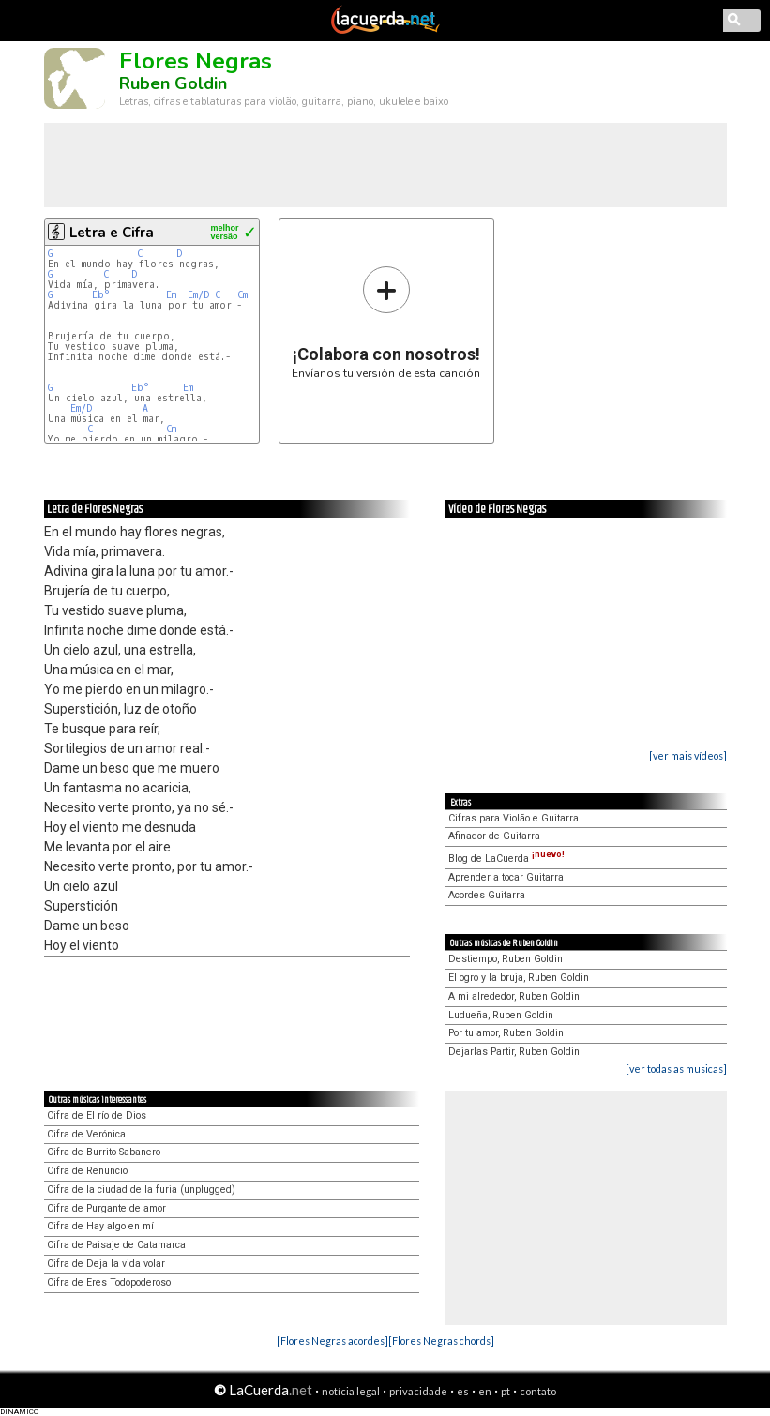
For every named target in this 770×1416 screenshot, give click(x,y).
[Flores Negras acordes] (332, 1340)
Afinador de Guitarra (494, 836)
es (463, 1391)
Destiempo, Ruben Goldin (505, 959)
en (484, 1391)
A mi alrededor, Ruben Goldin (514, 996)
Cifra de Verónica (86, 1134)
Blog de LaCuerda (506, 858)
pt (505, 1391)
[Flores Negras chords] (441, 1340)
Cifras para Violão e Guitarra (513, 818)
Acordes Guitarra (486, 895)
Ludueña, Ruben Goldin (500, 1015)
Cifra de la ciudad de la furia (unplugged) (141, 1189)
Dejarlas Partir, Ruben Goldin (514, 1052)
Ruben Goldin (173, 83)
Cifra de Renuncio (87, 1171)
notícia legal (351, 1391)
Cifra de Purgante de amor (106, 1208)
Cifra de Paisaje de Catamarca (116, 1245)
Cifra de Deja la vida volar (106, 1264)
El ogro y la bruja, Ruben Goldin (518, 978)
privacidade (418, 1391)
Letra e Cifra (111, 232)
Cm (242, 295)
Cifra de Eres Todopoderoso (109, 1282)
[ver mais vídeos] (688, 755)
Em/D (198, 295)
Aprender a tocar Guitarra (506, 877)
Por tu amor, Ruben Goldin (506, 1033)
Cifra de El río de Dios (96, 1115)
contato (538, 1391)
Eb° (101, 295)
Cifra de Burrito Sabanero (103, 1152)
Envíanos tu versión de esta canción (386, 322)
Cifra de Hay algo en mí (100, 1226)
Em (171, 295)
